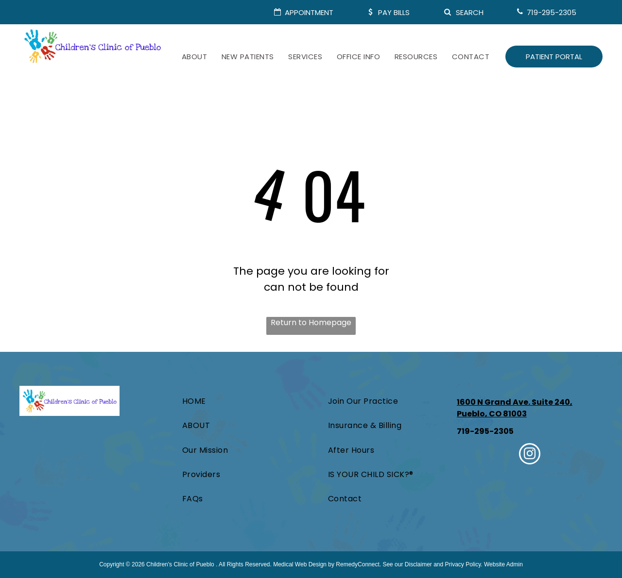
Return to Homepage (311, 322)
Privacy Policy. (464, 564)
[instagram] (529, 455)
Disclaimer (418, 564)
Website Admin (503, 564)
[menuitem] (194, 57)
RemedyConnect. (358, 564)
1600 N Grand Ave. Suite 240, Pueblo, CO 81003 (514, 407)
